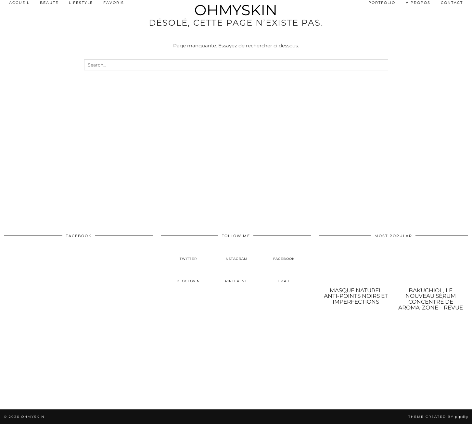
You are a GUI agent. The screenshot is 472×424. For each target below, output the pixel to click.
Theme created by (438, 417)
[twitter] (188, 253)
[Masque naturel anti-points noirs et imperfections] (356, 265)
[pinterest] (236, 276)
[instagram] (236, 253)
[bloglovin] (188, 276)
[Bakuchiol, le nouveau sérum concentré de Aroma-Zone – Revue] (431, 265)
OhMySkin (235, 10)
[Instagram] (39, 370)
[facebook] (284, 253)
